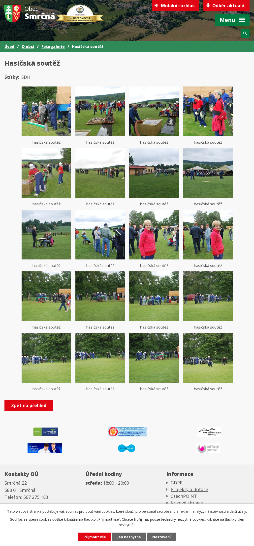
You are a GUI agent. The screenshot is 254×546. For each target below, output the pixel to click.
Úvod (9, 46)
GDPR (177, 483)
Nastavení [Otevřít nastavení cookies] (161, 537)
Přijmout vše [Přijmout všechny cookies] (95, 537)
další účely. (238, 511)
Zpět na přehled (28, 405)
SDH (25, 77)
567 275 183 (35, 497)
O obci (28, 46)
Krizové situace (187, 503)
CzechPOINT (184, 496)
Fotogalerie (53, 46)
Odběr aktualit (228, 5)
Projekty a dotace (189, 489)
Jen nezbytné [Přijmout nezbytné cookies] (129, 537)
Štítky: (11, 77)
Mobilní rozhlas (177, 5)
